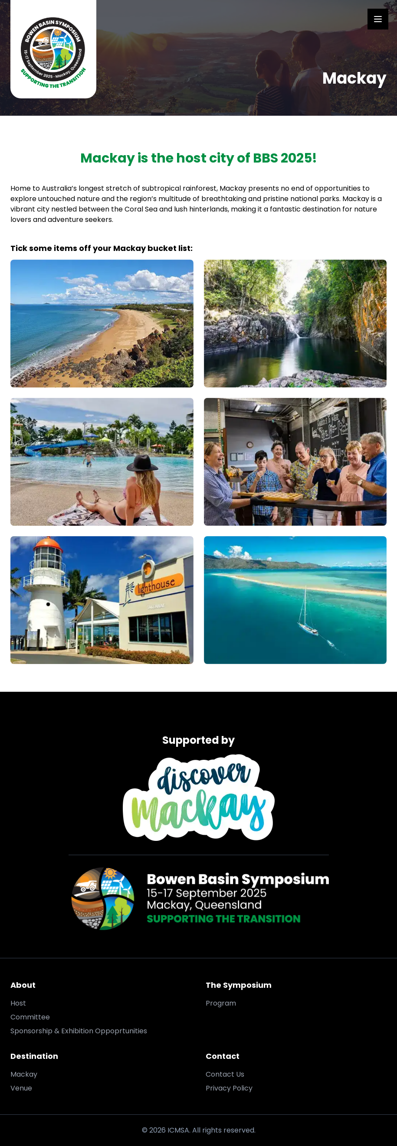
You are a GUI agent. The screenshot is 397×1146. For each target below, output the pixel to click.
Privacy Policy (229, 1088)
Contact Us (225, 1074)
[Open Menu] (378, 19)
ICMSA (178, 1130)
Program (221, 1003)
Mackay (23, 1074)
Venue (21, 1088)
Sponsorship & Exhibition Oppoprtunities (78, 1031)
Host (18, 1003)
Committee (30, 1017)
